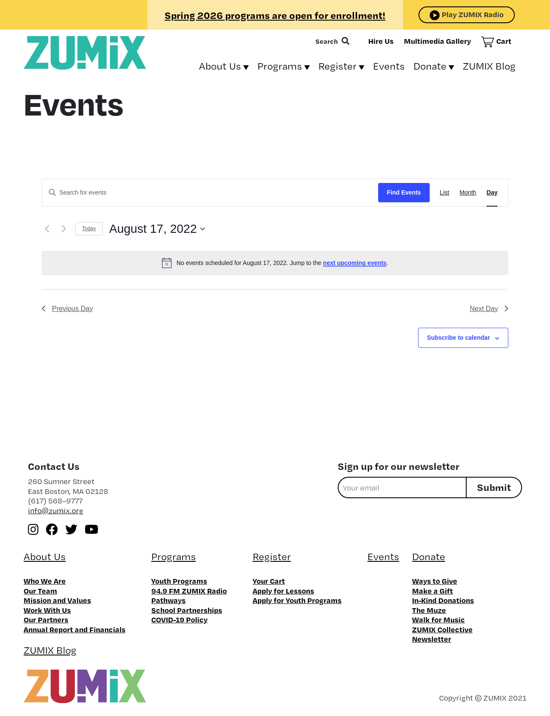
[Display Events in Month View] (467, 192)
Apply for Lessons (283, 590)
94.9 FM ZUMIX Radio (189, 590)
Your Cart (269, 580)
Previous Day (67, 308)
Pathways (168, 600)
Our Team (40, 590)
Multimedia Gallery (437, 41)
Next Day (489, 308)
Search (326, 41)
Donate (429, 66)
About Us (220, 66)
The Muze (429, 610)
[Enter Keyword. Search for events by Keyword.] (210, 192)
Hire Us (381, 41)
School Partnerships (186, 610)
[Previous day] (47, 229)
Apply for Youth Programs (297, 600)
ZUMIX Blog (489, 66)
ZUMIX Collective (442, 629)
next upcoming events (355, 262)
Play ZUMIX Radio (473, 14)
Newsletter (431, 638)
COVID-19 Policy (179, 619)
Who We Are (45, 580)
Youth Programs (179, 580)
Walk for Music (438, 619)
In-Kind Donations (443, 600)
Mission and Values (57, 600)
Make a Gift (432, 590)
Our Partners (46, 619)
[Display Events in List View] (444, 192)
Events (389, 66)
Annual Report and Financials (74, 629)
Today (89, 228)
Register (337, 66)
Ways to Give (434, 580)
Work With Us (47, 610)
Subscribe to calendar (458, 337)
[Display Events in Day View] (492, 192)
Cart (503, 41)
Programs (279, 66)
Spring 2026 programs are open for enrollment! (275, 15)
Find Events (404, 192)
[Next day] (63, 229)
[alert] (275, 263)
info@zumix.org (55, 510)
